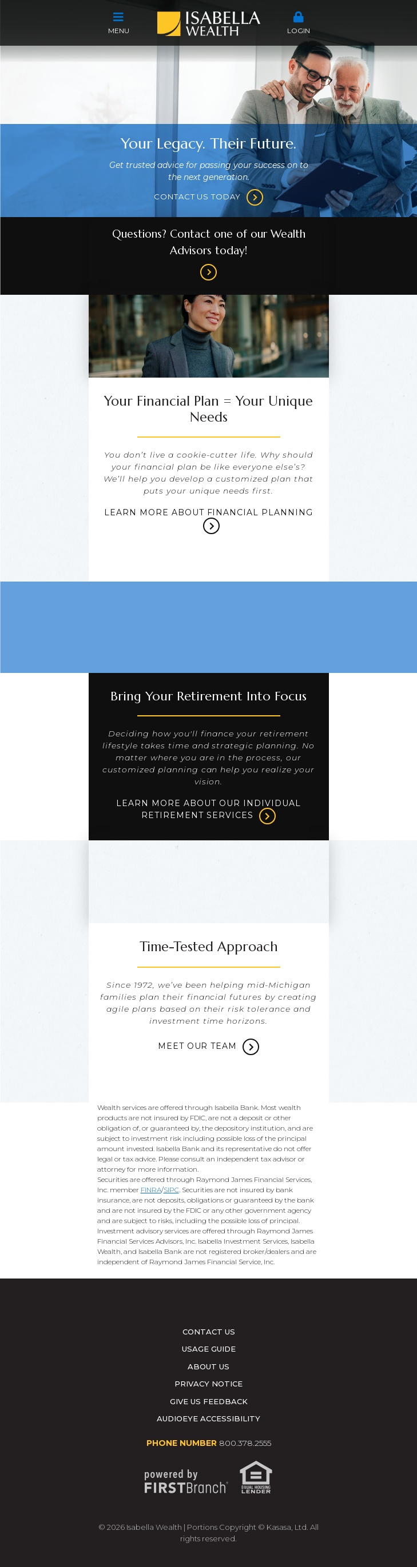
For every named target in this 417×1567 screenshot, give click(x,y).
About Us (208, 1366)
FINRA (151, 1189)
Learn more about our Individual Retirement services (208, 810)
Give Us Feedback (209, 1401)
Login (298, 23)
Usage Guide (209, 1348)
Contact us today (197, 196)
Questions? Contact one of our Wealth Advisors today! (208, 242)
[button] (119, 23)
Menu (118, 23)
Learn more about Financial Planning (208, 513)
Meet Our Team (197, 1046)
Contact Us (208, 1331)
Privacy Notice (208, 1383)
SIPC (171, 1189)
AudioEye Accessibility (208, 1418)
